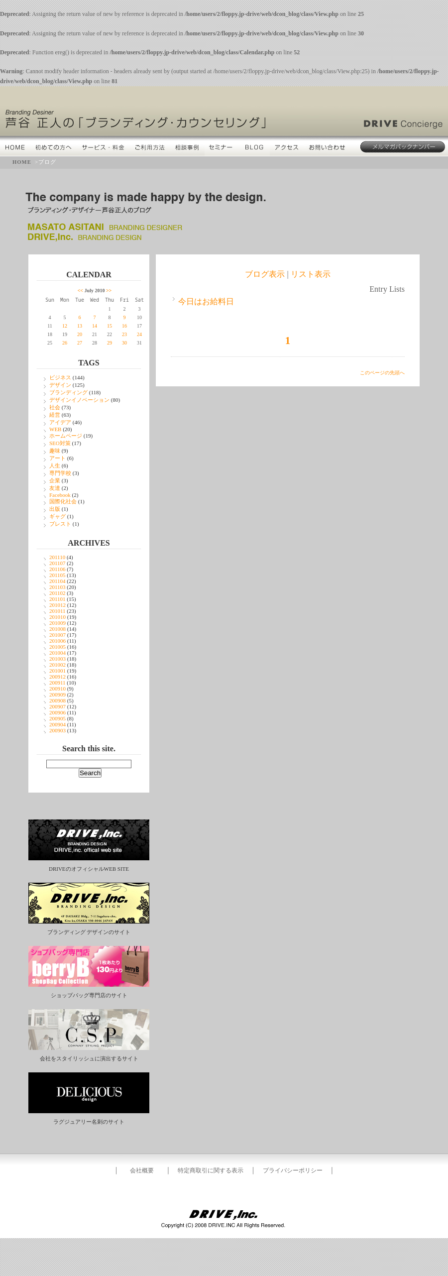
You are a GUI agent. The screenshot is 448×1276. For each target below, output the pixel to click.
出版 (54, 509)
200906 (57, 712)
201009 (57, 623)
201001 (57, 671)
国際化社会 (63, 501)
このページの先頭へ (382, 372)
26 (64, 343)
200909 (57, 694)
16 (124, 326)
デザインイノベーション (79, 400)
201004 (57, 653)
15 (109, 326)
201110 (57, 557)
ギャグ (57, 516)
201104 (57, 581)
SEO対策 (60, 443)
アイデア (60, 422)
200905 (57, 718)
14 (94, 326)
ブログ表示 (265, 274)
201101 (57, 599)
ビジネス (60, 377)
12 (64, 326)
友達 (54, 488)
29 (109, 343)
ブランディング (68, 392)
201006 (57, 641)
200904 (57, 724)
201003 (57, 659)
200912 (57, 677)
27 (79, 343)
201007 (57, 635)
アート (57, 458)
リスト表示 (311, 274)
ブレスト (60, 524)
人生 (54, 465)
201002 (57, 665)
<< (80, 290)
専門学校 (60, 473)
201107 (57, 563)
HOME (21, 162)
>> (109, 290)
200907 (57, 706)
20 (79, 334)
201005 (57, 647)
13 (79, 326)
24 (139, 334)
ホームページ (65, 436)
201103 (57, 587)
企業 (54, 480)
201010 (57, 617)
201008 (57, 629)
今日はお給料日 (206, 301)
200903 (57, 730)
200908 (57, 700)
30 (124, 343)
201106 (57, 569)
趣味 (54, 451)
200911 (57, 683)
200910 (57, 689)
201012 (57, 605)
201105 (57, 575)
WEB (55, 429)
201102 (57, 593)
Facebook (60, 495)
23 (124, 334)
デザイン (60, 385)
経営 (54, 415)
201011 (57, 611)
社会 (54, 407)
